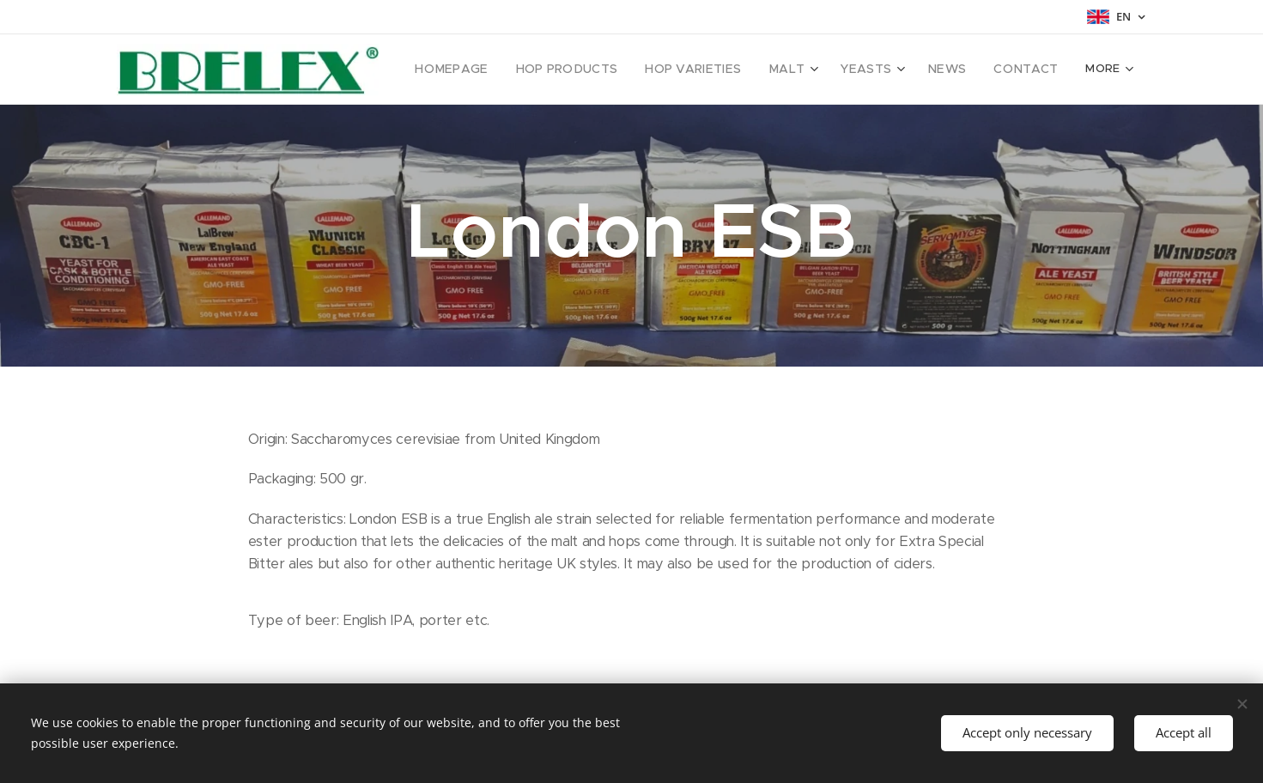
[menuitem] (478, 69)
